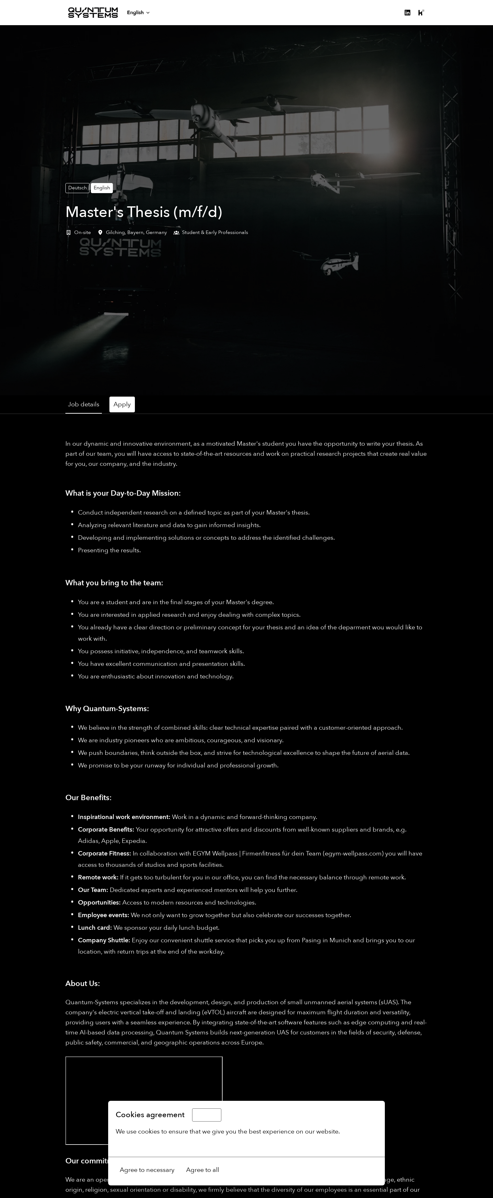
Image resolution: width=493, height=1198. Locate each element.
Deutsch (77, 187)
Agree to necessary (147, 1170)
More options (138, 1145)
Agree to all (202, 1170)
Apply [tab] (122, 404)
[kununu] (421, 12)
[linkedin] (407, 12)
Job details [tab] (83, 404)
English (102, 187)
